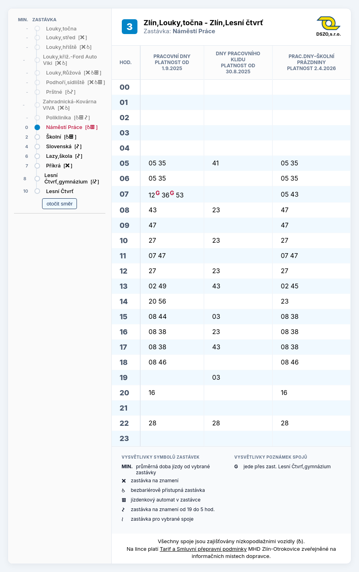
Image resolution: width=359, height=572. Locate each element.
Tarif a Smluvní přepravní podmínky (203, 549)
